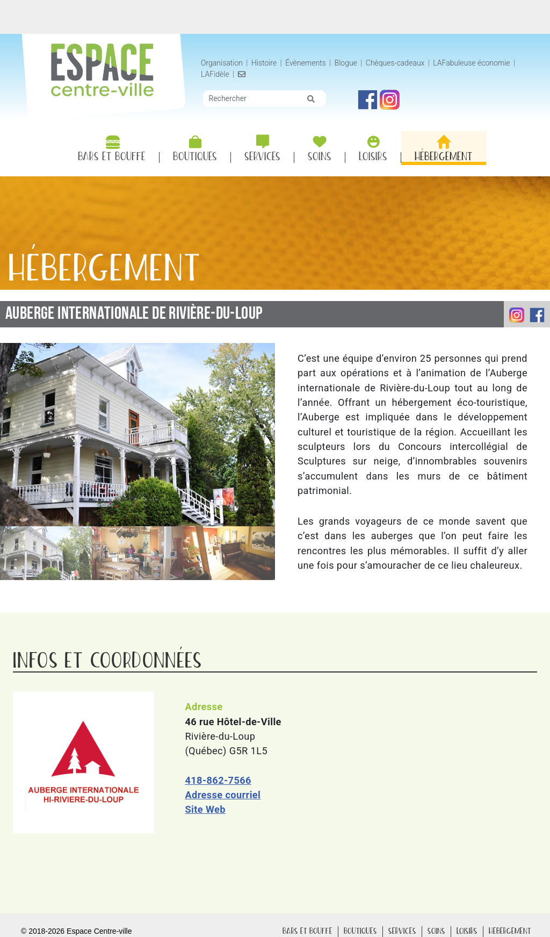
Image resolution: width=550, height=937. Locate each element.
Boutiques (360, 931)
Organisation (222, 63)
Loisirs (467, 931)
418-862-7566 (218, 780)
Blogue (346, 63)
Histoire (265, 63)
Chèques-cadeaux (395, 63)
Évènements (305, 63)
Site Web (205, 809)
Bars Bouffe (307, 931)
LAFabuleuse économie (471, 63)
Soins (436, 931)
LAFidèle (215, 74)
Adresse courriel (222, 794)
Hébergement (510, 931)
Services (402, 931)
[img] (311, 99)
